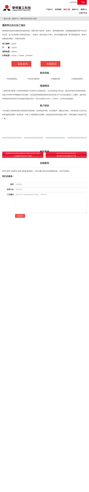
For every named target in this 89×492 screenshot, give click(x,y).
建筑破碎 (17, 399)
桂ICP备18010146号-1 (50, 480)
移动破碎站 (18, 485)
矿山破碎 (6, 399)
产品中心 (50, 9)
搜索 (82, 2)
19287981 (72, 2)
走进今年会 (83, 13)
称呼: (12, 358)
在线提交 (20, 390)
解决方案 (67, 9)
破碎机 (5, 485)
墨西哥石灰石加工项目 (30, 43)
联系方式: (10, 363)
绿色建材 (41, 399)
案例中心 (16, 43)
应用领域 (58, 9)
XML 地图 (44, 490)
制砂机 (10, 485)
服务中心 (75, 9)
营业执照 (79, 480)
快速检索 (74, 399)
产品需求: (10, 368)
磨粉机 (24, 485)
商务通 (23, 332)
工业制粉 (29, 399)
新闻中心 (84, 9)
